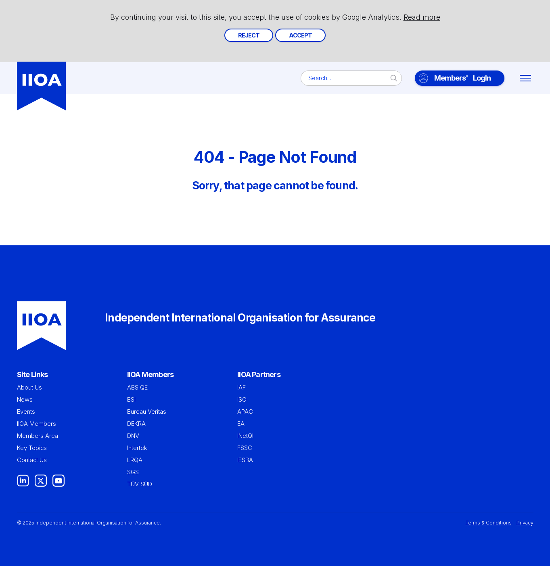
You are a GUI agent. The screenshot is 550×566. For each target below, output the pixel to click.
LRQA (134, 460)
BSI (131, 399)
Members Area (37, 436)
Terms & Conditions (489, 523)
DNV (133, 436)
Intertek (137, 448)
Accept (300, 35)
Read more (422, 17)
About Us (29, 387)
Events (26, 411)
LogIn (462, 78)
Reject (248, 35)
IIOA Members (36, 423)
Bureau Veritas (146, 411)
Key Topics (32, 448)
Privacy (525, 523)
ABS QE (137, 387)
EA (241, 423)
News (25, 399)
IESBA (245, 460)
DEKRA (136, 423)
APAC (245, 411)
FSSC (244, 448)
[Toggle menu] (525, 78)
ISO (242, 399)
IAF (241, 387)
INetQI (245, 436)
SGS (133, 472)
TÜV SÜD (139, 484)
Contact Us (32, 460)
